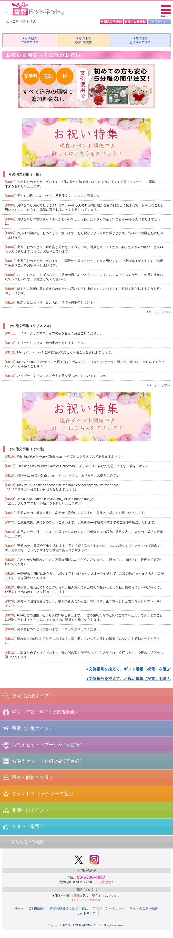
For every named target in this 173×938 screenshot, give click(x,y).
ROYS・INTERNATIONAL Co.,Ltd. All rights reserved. (93, 933)
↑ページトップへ (159, 314)
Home (19, 916)
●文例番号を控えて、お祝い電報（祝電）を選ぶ (128, 686)
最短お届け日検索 (27, 850)
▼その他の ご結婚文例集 (30, 40)
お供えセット (48, 752)
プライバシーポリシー (108, 916)
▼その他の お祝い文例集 (83, 40)
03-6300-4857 (91, 885)
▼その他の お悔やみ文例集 (141, 40)
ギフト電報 (46, 719)
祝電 (32, 703)
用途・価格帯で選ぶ (32, 785)
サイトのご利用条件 (144, 916)
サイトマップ (86, 921)
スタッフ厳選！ (28, 834)
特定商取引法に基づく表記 (69, 916)
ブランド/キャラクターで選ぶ (42, 801)
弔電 (32, 736)
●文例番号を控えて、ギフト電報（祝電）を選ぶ (128, 677)
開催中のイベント (30, 817)
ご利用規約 (36, 916)
